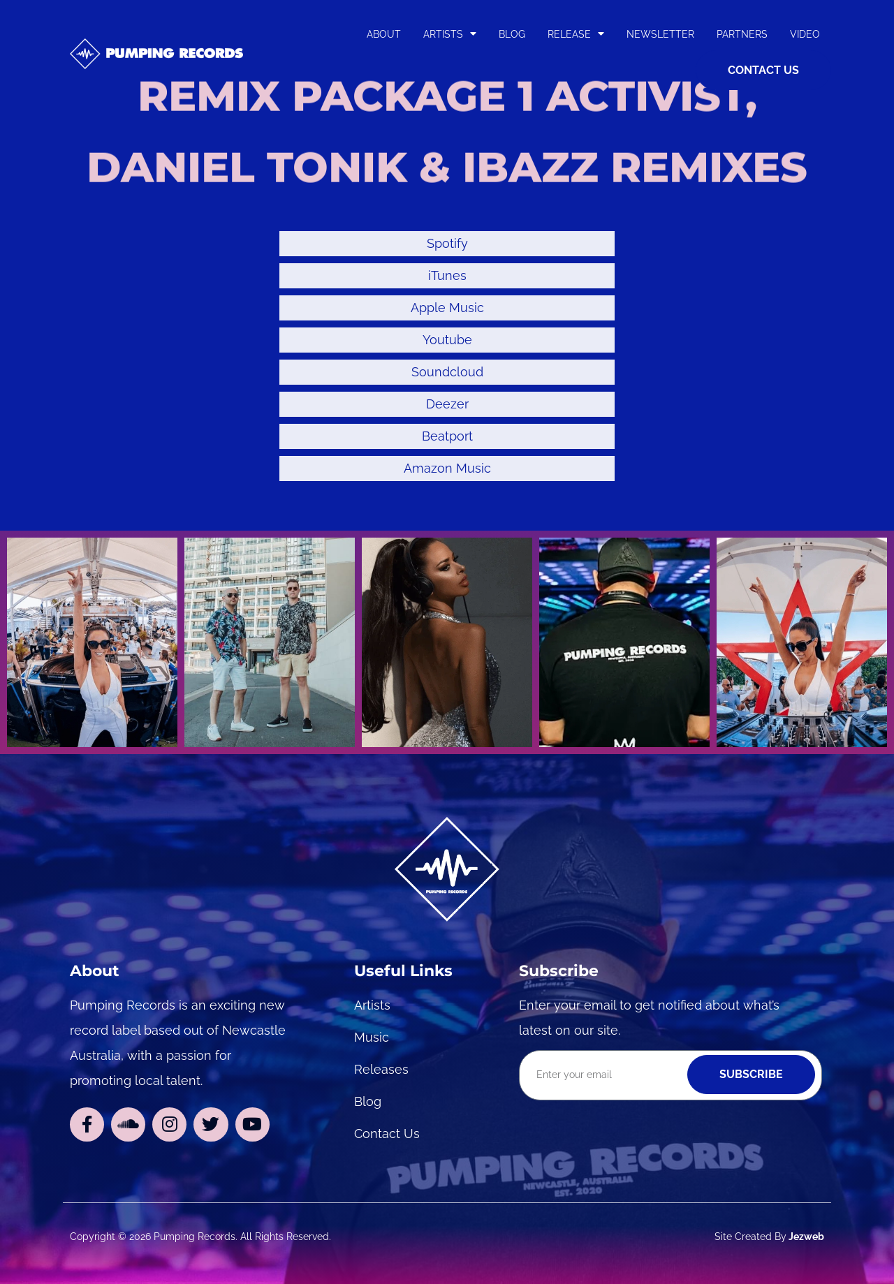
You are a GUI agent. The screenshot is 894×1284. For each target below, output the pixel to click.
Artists (449, 33)
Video (805, 34)
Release (576, 33)
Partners (742, 34)
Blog (512, 34)
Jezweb (805, 1236)
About (384, 34)
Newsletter (660, 34)
